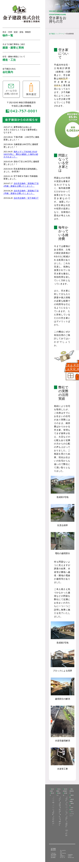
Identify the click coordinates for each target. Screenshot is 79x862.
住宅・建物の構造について (14, 58)
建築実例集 (60, 804)
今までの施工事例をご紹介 (14, 46)
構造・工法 (60, 816)
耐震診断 (53, 813)
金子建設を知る (9, 71)
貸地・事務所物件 (72, 791)
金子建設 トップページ (56, 34)
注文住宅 (60, 799)
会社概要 (66, 799)
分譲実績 (66, 818)
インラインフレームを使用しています (21, 161)
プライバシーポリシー (72, 813)
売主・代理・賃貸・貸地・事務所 (17, 34)
